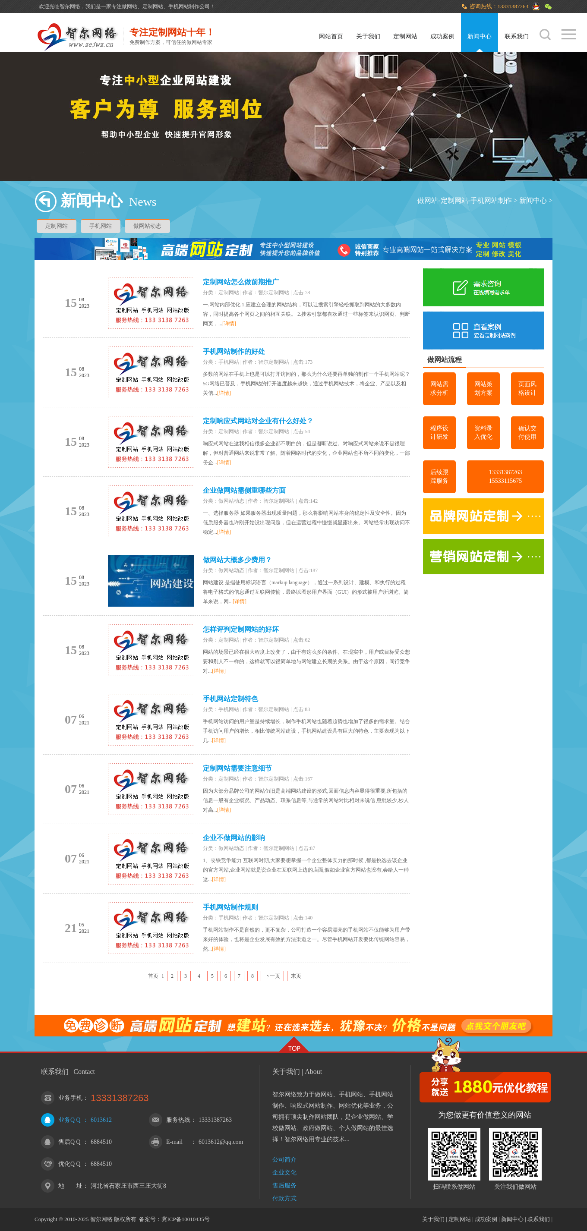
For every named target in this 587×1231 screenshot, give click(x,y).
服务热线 (178, 1120)
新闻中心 (479, 36)
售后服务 (284, 1185)
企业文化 (284, 1172)
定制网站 (405, 36)
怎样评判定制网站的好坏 (241, 629)
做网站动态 (147, 226)
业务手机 (70, 1098)
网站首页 (331, 36)
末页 (296, 976)
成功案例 (442, 36)
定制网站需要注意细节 (237, 768)
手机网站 (100, 226)
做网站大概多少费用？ (237, 560)
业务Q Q (69, 1120)
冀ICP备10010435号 (185, 1219)
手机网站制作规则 (230, 907)
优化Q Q (69, 1164)
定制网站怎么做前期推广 (241, 282)
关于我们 (368, 36)
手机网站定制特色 (230, 698)
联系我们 (517, 36)
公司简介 (284, 1159)
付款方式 (284, 1198)
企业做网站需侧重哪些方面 (244, 490)
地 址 (70, 1186)
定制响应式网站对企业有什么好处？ (258, 421)
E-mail (174, 1142)
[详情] (229, 324)
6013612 (101, 1120)
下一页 (272, 976)
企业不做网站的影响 (234, 837)
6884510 (101, 1142)
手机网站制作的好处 (234, 351)
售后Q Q (69, 1142)
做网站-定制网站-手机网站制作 (464, 200)
